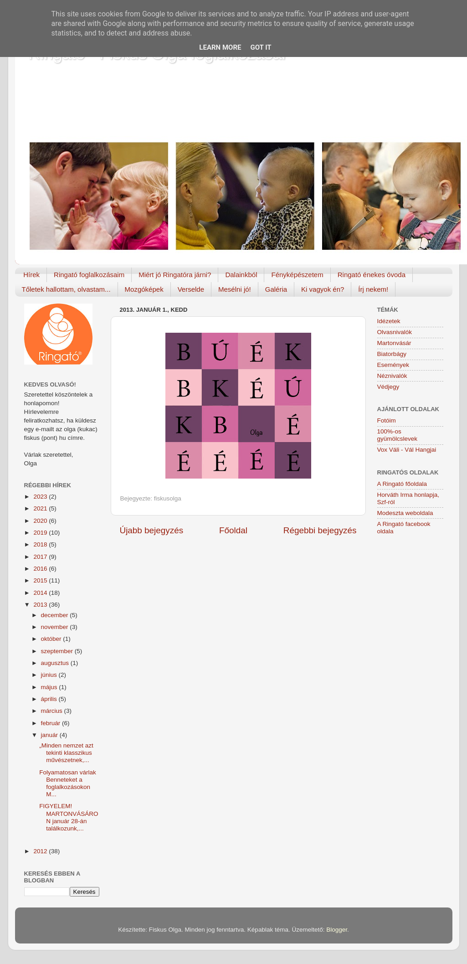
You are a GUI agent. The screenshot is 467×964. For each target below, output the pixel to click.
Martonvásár (394, 343)
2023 (41, 496)
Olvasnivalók (394, 332)
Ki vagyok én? (322, 289)
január (50, 735)
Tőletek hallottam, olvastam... (66, 289)
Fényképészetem (297, 274)
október (52, 638)
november (55, 627)
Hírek (31, 274)
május (50, 687)
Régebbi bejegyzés (320, 530)
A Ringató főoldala (402, 483)
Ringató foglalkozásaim (89, 274)
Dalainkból (241, 274)
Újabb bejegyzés (152, 530)
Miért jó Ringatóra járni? (175, 274)
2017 (41, 556)
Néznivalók (392, 375)
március (52, 710)
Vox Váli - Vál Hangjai (406, 449)
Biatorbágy (392, 354)
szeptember (58, 651)
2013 (41, 604)
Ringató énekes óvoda (371, 274)
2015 (41, 580)
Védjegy (388, 386)
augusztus (56, 663)
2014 (41, 592)
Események (393, 364)
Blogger (336, 929)
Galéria (276, 289)
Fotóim (386, 420)
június (50, 674)
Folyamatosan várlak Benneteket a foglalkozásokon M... (67, 783)
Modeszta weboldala (405, 513)
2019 (41, 532)
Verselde (191, 289)
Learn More (220, 47)
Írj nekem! (373, 289)
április (50, 699)
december (55, 615)
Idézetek (388, 321)
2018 (41, 544)
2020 (41, 520)
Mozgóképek (144, 289)
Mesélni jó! (234, 289)
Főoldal (233, 530)
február (51, 723)
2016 (41, 568)
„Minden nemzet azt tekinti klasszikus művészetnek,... (66, 752)
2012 (41, 851)
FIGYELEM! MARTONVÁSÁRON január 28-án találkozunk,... (68, 817)
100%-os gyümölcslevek (397, 435)
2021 (41, 508)
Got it (260, 47)
